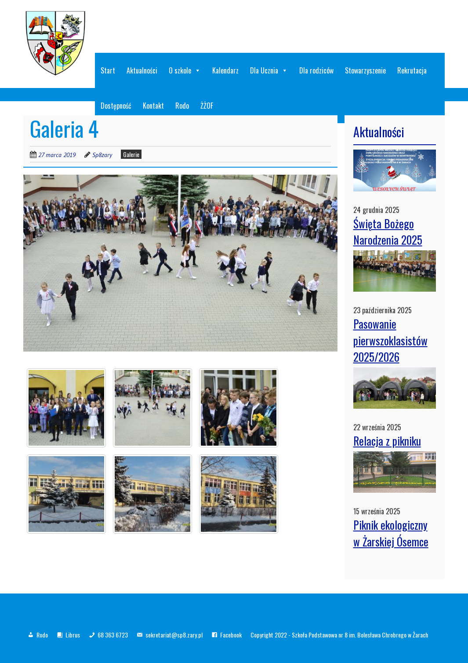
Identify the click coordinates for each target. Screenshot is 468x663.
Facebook (231, 634)
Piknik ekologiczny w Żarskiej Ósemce (390, 532)
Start (108, 70)
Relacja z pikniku (387, 440)
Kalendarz (225, 70)
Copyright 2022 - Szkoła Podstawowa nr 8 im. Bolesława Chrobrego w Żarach (339, 634)
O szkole (185, 70)
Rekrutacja (412, 70)
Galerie (131, 154)
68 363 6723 (113, 634)
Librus (72, 634)
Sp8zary (102, 155)
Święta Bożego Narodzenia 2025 (387, 231)
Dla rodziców (316, 70)
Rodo (42, 634)
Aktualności (142, 70)
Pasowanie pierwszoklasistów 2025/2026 (390, 340)
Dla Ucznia (269, 70)
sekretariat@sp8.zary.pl (174, 634)
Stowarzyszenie (365, 70)
